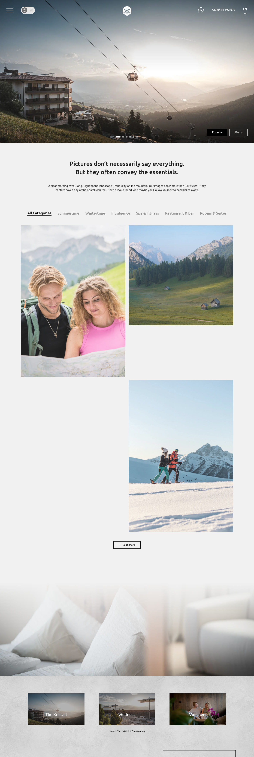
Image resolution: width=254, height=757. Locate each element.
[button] (9, 10)
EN (245, 9)
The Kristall (123, 731)
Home (112, 731)
